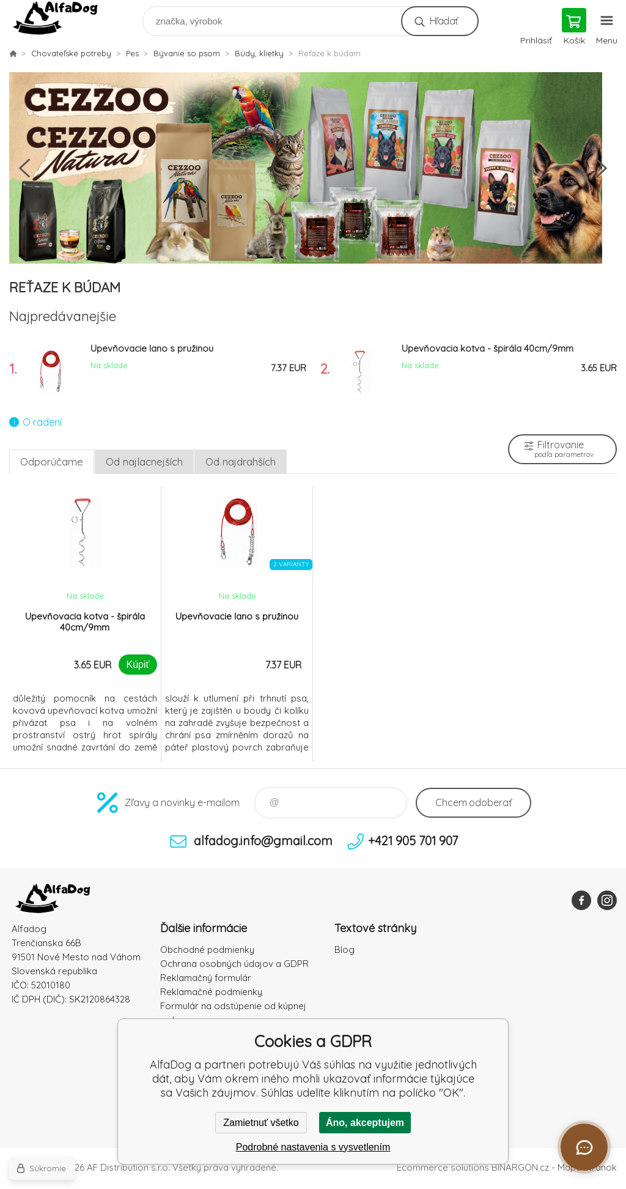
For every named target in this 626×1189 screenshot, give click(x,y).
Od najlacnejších (144, 461)
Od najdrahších (240, 461)
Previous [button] (24, 168)
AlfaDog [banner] (63, 18)
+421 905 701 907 (413, 840)
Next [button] (601, 168)
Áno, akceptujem (365, 1122)
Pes (132, 53)
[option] (313, 168)
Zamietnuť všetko (260, 1122)
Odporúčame (51, 461)
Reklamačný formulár (205, 977)
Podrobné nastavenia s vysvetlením (313, 1147)
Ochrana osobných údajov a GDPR (234, 963)
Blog (344, 949)
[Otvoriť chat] (584, 1147)
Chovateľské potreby (71, 53)
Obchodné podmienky (207, 949)
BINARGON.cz (520, 1167)
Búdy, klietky (259, 53)
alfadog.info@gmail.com (263, 840)
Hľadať (443, 21)
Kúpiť (137, 664)
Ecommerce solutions (443, 1167)
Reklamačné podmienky (211, 992)
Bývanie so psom (186, 53)
